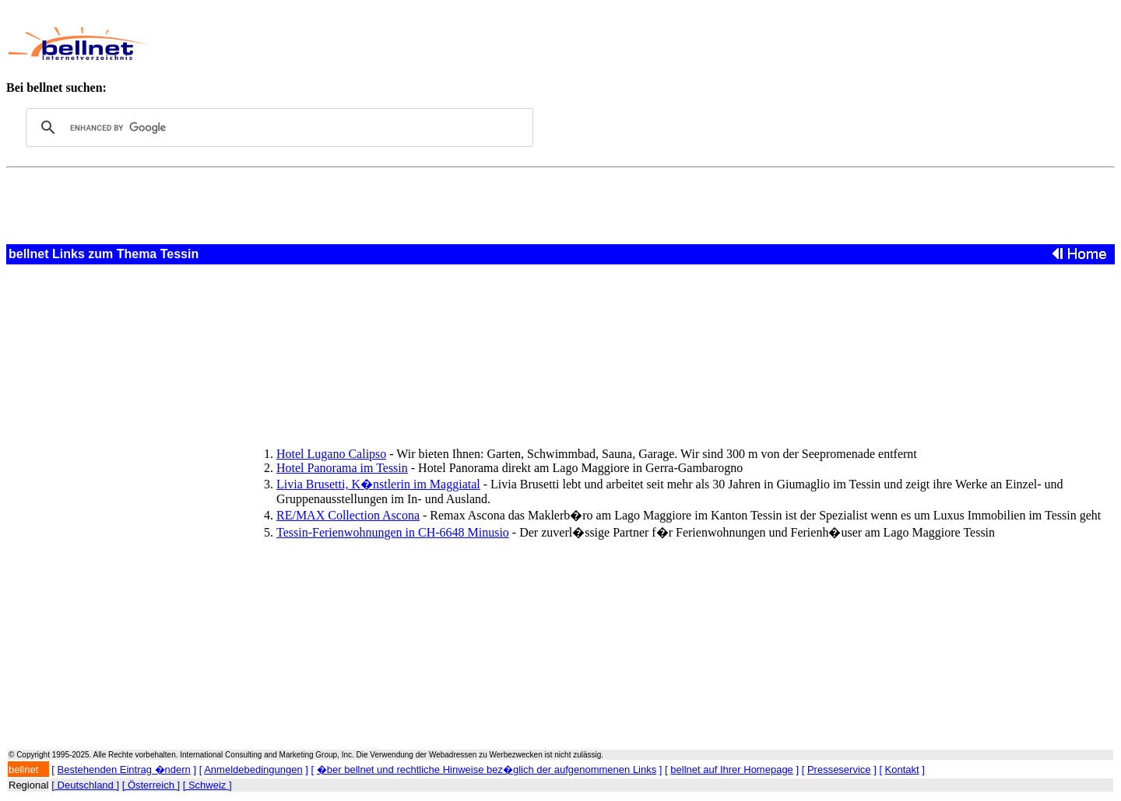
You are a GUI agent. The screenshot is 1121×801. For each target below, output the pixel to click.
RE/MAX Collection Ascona (348, 515)
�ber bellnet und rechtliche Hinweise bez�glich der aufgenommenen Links (486, 769)
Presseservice (839, 769)
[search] (277, 127)
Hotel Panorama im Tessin (342, 467)
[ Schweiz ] (207, 785)
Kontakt (902, 769)
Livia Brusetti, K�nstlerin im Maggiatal (378, 484)
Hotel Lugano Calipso (331, 453)
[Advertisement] (513, 44)
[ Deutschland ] (85, 785)
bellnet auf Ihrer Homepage (731, 769)
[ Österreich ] (151, 785)
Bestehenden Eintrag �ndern (124, 769)
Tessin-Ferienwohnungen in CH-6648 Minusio (392, 532)
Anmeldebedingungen (253, 769)
